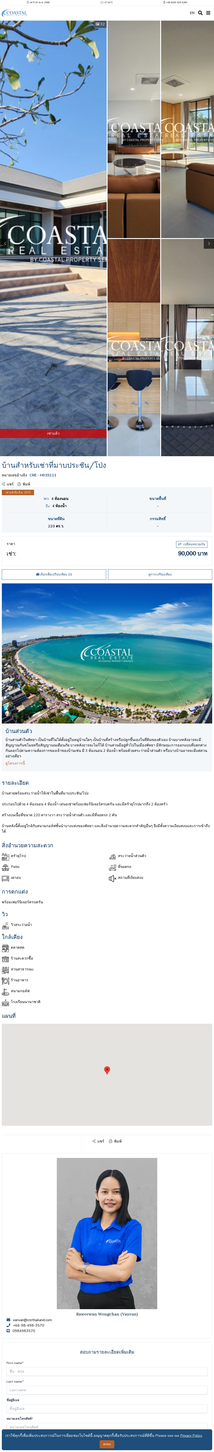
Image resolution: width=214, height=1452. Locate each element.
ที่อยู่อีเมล (13, 1400)
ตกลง (107, 1444)
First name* (15, 1363)
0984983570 (23, 1330)
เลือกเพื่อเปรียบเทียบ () (54, 574)
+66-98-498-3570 (28, 1325)
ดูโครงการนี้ (15, 763)
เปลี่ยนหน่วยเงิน (191, 544)
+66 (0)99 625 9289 (175, 2)
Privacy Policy (191, 1435)
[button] (209, 244)
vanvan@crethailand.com (32, 1320)
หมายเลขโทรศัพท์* (20, 1419)
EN (192, 12)
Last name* (15, 1381)
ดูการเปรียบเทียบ (160, 574)
